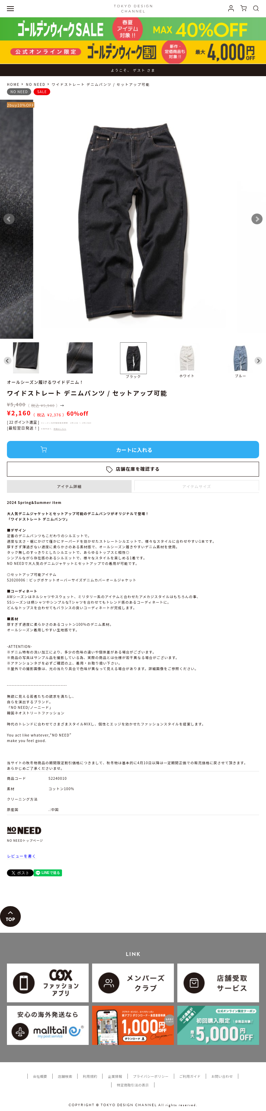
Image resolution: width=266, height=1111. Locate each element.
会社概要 (40, 1076)
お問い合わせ (222, 1076)
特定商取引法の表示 (133, 1084)
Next (257, 219)
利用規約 (90, 1076)
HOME (13, 84)
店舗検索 (65, 1076)
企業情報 (115, 1076)
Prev (9, 219)
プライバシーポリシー (151, 1076)
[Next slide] (258, 360)
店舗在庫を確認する (138, 469)
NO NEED (36, 84)
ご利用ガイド (190, 1076)
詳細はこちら (60, 428)
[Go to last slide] (7, 360)
